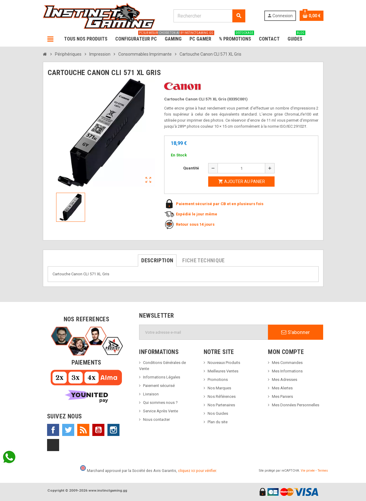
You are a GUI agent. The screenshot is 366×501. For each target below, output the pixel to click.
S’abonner (295, 332)
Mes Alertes (282, 388)
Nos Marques (219, 388)
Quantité (191, 168)
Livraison (151, 394)
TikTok (53, 445)
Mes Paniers (282, 396)
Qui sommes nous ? (160, 402)
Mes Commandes (287, 362)
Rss (83, 430)
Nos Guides (218, 413)
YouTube (98, 430)
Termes (322, 471)
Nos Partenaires (221, 405)
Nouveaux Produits (224, 362)
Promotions (218, 379)
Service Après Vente (160, 411)
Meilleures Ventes (223, 371)
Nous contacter (156, 419)
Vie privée (308, 471)
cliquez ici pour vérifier (197, 470)
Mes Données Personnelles (295, 405)
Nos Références (222, 396)
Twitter (68, 430)
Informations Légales (161, 377)
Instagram (113, 430)
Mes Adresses (284, 379)
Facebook (53, 430)
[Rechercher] (209, 15)
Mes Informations (287, 371)
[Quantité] (241, 168)
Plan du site (218, 422)
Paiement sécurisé (159, 385)
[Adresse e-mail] (203, 332)
